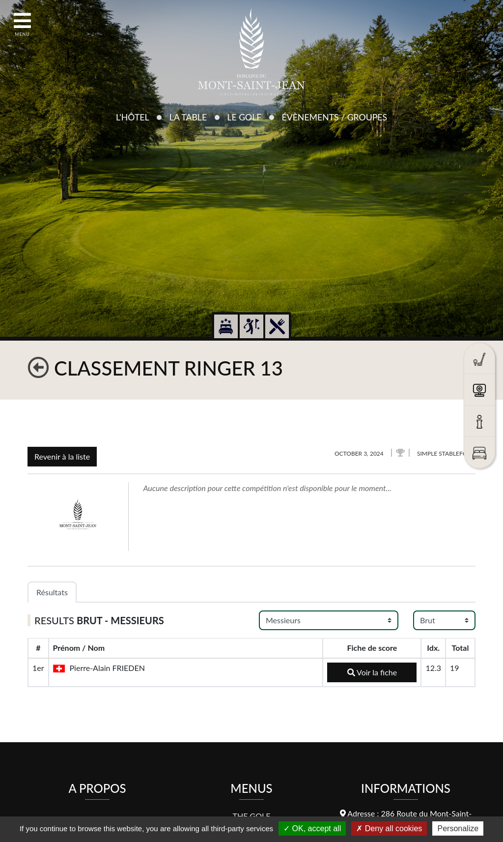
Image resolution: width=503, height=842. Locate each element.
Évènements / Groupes (334, 117)
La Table (188, 117)
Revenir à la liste (62, 456)
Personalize (457, 828)
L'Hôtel (132, 117)
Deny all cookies (389, 828)
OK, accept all (312, 828)
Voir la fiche (372, 672)
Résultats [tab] (52, 592)
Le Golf (244, 117)
